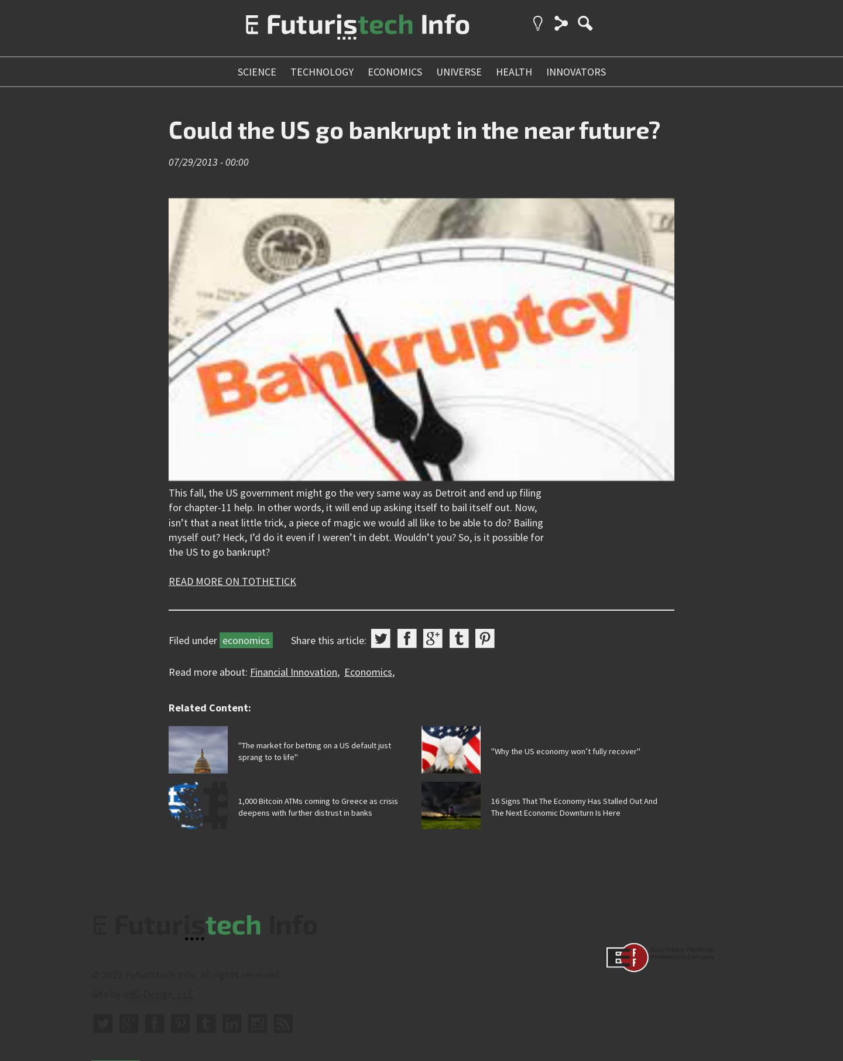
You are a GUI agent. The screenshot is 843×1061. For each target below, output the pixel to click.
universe (459, 71)
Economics (368, 672)
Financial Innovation (293, 672)
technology (322, 71)
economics (395, 71)
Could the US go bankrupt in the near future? (414, 129)
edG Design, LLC (158, 994)
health (514, 71)
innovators (576, 71)
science (257, 71)
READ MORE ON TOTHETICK (232, 581)
